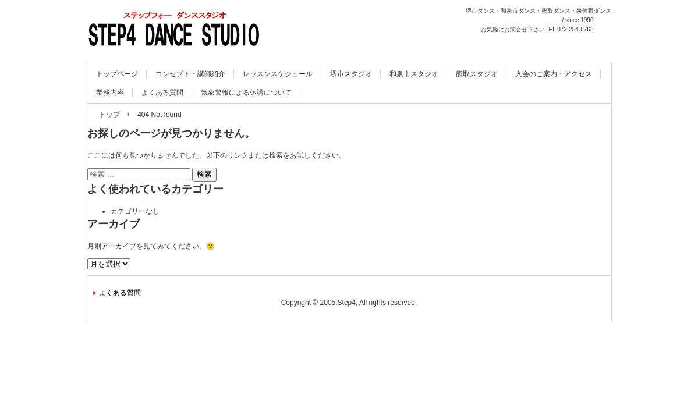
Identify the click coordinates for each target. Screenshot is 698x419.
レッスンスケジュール (278, 74)
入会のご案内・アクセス (553, 74)
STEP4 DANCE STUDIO (164, 58)
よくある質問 (162, 92)
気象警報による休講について (246, 92)
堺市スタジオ (351, 74)
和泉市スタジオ (413, 74)
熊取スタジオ (477, 74)
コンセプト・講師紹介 (190, 74)
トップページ (117, 74)
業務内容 (110, 92)
